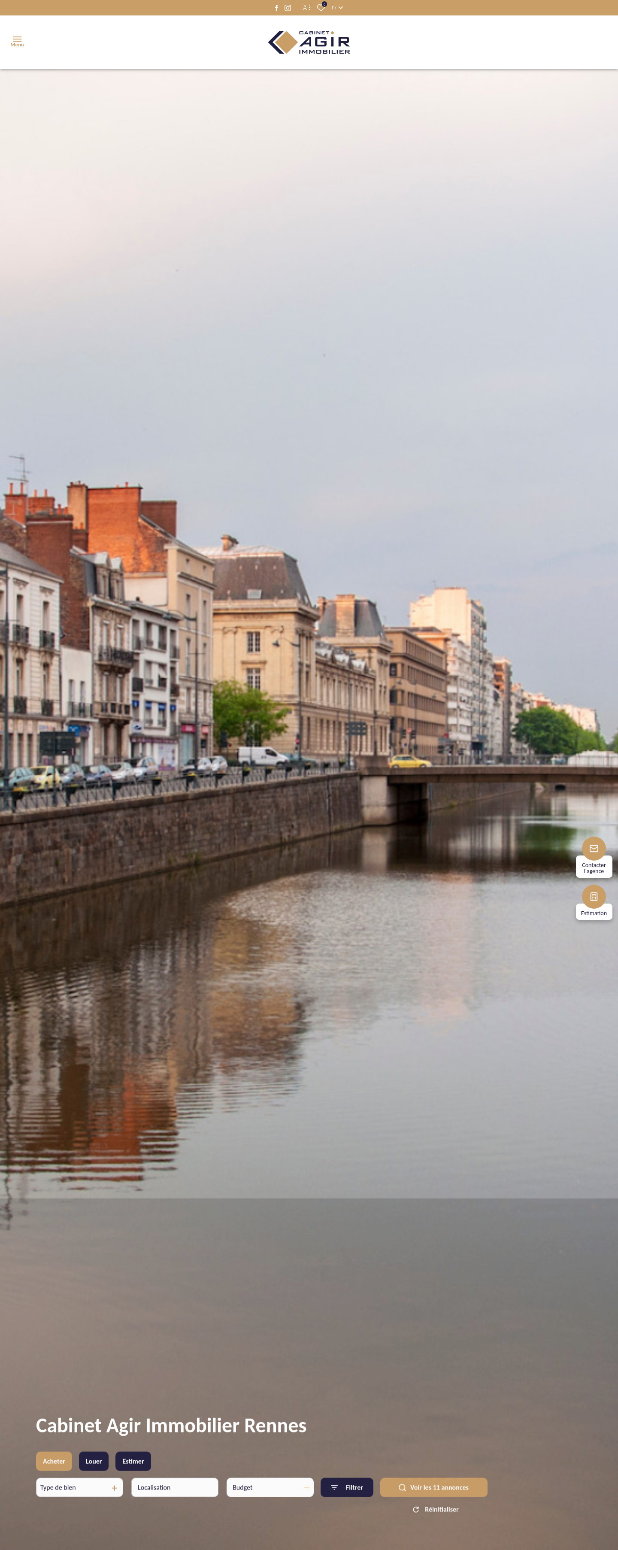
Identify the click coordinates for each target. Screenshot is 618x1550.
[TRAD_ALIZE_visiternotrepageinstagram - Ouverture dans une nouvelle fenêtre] (288, 8)
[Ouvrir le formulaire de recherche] (347, 1504)
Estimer (133, 1478)
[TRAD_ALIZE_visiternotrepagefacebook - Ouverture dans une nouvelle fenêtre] (276, 8)
